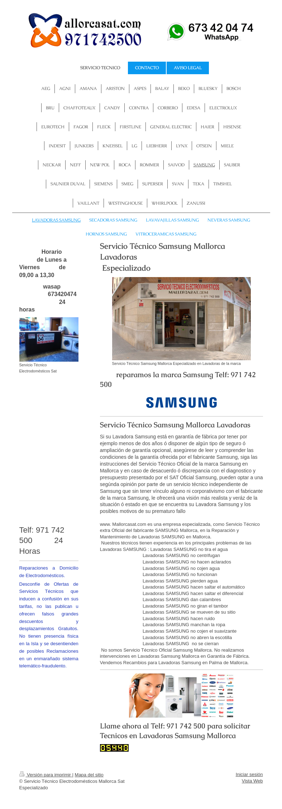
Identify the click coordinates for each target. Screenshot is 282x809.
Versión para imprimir (45, 774)
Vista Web (252, 781)
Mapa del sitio (89, 774)
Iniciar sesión (249, 774)
